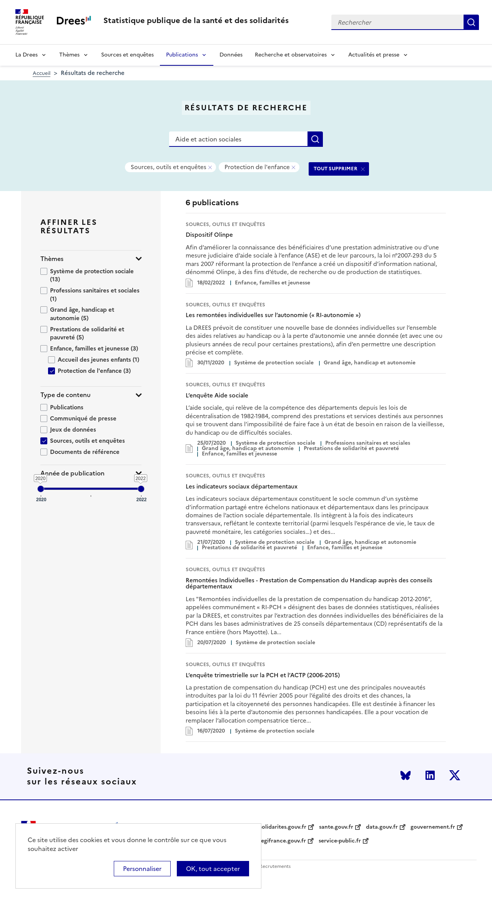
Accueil (41, 73)
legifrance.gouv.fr (282, 841)
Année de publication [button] (72, 473)
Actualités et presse (373, 55)
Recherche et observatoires (291, 55)
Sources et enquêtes (127, 55)
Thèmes (69, 55)
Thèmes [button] (51, 258)
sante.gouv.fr (336, 827)
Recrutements (275, 866)
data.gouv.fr (382, 827)
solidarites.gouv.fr (282, 827)
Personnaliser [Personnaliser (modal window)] (142, 868)
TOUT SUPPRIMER (335, 168)
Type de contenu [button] (65, 395)
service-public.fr (340, 841)
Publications (182, 55)
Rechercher (471, 22)
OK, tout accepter (213, 868)
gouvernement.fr (433, 827)
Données (231, 55)
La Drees (26, 55)
